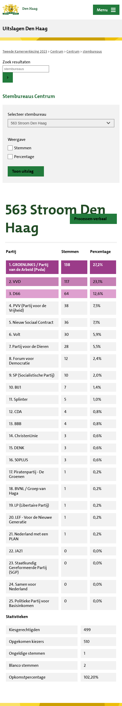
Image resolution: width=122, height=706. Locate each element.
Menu (102, 10)
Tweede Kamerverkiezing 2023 (25, 51)
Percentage (24, 156)
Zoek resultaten (16, 62)
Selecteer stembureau (27, 114)
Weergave (16, 139)
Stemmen (22, 148)
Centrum (56, 51)
